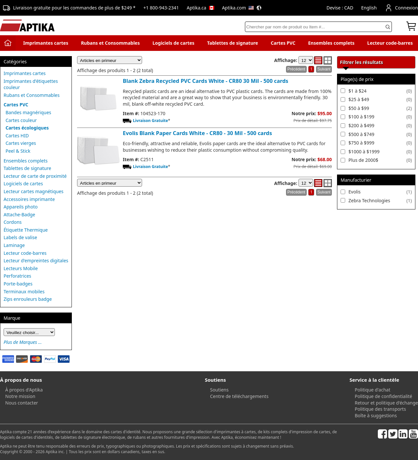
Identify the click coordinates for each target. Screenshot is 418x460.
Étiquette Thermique (26, 230)
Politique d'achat (372, 390)
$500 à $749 (361, 134)
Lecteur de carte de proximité (35, 176)
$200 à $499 (361, 125)
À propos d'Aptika (24, 390)
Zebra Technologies (369, 200)
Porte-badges (18, 284)
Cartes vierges (21, 143)
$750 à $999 (361, 143)
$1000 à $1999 (363, 151)
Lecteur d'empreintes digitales (36, 260)
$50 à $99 (358, 108)
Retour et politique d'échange (386, 403)
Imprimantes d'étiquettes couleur (31, 84)
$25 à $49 (358, 99)
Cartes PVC (283, 43)
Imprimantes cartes (45, 43)
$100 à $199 (361, 117)
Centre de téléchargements (239, 396)
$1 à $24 (357, 91)
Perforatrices (17, 276)
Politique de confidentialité (383, 396)
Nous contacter (21, 403)
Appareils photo (21, 207)
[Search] (318, 27)
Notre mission (20, 396)
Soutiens (219, 390)
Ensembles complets (331, 43)
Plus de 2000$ (363, 160)
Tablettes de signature (232, 43)
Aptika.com (242, 8)
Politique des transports (380, 409)
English (369, 8)
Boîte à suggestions (376, 415)
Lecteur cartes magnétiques (33, 191)
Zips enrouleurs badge (28, 299)
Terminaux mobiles (24, 291)
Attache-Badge (19, 214)
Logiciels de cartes (173, 43)
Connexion (401, 8)
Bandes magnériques (28, 112)
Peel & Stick (18, 151)
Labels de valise (20, 237)
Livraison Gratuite (150, 120)
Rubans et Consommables (110, 43)
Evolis (354, 192)
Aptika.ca (200, 8)
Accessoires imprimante (29, 199)
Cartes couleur (21, 120)
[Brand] (29, 332)
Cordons (13, 222)
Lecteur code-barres (390, 43)
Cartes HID (17, 135)
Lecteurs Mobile (21, 268)
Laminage (14, 245)
